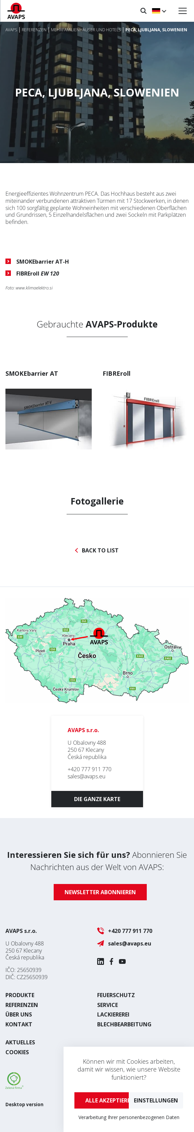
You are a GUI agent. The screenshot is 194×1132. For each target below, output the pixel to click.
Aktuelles (20, 1042)
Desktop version (24, 1104)
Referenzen (21, 1005)
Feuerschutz (116, 995)
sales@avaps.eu (86, 776)
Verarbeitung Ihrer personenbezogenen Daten (128, 1117)
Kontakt (18, 1024)
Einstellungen (156, 1100)
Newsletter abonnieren (100, 892)
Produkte (19, 995)
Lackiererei (113, 1014)
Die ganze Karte (97, 799)
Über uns (18, 1014)
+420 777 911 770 (89, 769)
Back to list (100, 550)
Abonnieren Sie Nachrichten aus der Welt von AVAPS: (97, 860)
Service (107, 1005)
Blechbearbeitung (124, 1024)
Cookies (17, 1052)
